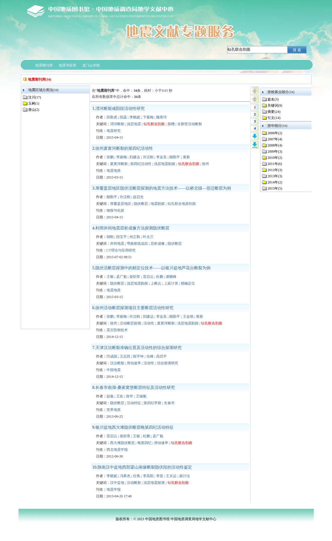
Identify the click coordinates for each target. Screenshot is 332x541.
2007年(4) (274, 139)
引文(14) (273, 118)
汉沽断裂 (117, 363)
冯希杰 (125, 476)
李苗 (159, 476)
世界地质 (114, 410)
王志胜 (125, 356)
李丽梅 (121, 157)
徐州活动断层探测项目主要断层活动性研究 (134, 308)
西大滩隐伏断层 (122, 443)
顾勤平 (174, 157)
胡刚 (110, 237)
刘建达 (134, 157)
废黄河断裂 (119, 164)
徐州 (205, 164)
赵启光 (138, 197)
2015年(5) (274, 188)
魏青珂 (161, 117)
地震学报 (114, 489)
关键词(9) (274, 105)
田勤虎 (112, 117)
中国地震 (114, 370)
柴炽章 (134, 277)
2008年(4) (274, 145)
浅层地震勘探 (164, 164)
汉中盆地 (117, 483)
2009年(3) (274, 151)
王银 (110, 277)
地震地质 (114, 171)
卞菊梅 (148, 117)
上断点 (156, 283)
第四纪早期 (152, 403)
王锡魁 (141, 396)
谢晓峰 (171, 277)
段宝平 (121, 237)
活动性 (149, 323)
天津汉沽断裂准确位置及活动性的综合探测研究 (138, 348)
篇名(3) (273, 99)
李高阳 (148, 476)
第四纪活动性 (140, 164)
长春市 (169, 403)
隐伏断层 (141, 204)
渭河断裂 (117, 124)
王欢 (119, 396)
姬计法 (184, 476)
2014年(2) (274, 182)
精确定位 (188, 283)
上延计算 (171, 283)
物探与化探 (115, 210)
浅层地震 (134, 124)
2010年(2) (274, 158)
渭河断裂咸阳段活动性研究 (120, 108)
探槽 (171, 124)
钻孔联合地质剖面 (182, 204)
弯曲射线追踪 (137, 243)
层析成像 (158, 243)
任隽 (136, 476)
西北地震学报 (117, 450)
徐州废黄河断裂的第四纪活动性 (124, 148)
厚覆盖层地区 (120, 204)
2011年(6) (274, 164)
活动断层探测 (130, 323)
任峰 (150, 356)
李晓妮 (134, 117)
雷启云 (148, 277)
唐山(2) (33, 110)
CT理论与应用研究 (121, 250)
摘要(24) (273, 112)
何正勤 (134, 237)
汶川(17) (34, 97)
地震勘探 (158, 204)
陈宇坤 (138, 356)
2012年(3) (274, 170)
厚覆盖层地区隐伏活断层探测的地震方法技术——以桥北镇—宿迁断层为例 (163, 188)
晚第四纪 (144, 443)
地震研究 (114, 131)
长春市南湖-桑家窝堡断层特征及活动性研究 (135, 387)
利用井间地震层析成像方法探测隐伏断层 (132, 228)
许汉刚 (148, 157)
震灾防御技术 (117, 330)
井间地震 (117, 243)
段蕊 (123, 117)
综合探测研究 (167, 363)
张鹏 (110, 157)
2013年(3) (274, 176)
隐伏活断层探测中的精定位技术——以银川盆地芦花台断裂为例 (152, 268)
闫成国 (112, 356)
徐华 (129, 396)
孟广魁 (121, 277)
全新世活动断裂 (189, 124)
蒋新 (186, 157)
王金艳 (188, 316)
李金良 (161, 157)
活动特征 (134, 403)
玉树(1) (33, 103)
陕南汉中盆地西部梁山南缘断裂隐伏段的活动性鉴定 (144, 467)
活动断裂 (134, 483)
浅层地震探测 (154, 483)
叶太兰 (148, 237)
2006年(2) (274, 133)
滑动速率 (134, 363)
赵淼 (110, 396)
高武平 (161, 356)
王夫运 (171, 476)
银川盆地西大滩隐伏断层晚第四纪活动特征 (134, 427)
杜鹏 (159, 277)
